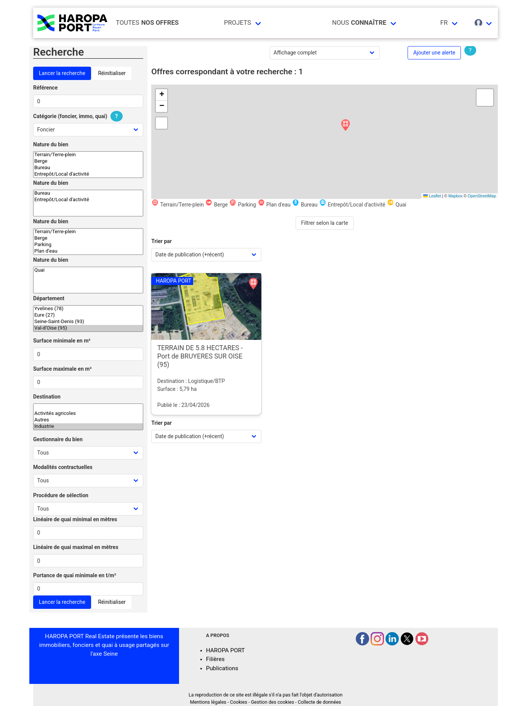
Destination (47, 397)
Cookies (238, 702)
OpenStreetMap (482, 196)
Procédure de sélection (60, 495)
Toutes (147, 22)
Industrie (88, 426)
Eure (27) (88, 315)
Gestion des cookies (272, 702)
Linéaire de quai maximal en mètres (75, 547)
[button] (345, 125)
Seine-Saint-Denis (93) (88, 322)
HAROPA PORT (225, 650)
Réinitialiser (111, 73)
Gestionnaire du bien (58, 439)
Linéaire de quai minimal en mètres (75, 519)
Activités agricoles (88, 413)
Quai (88, 270)
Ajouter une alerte (434, 53)
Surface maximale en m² (62, 369)
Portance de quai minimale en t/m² (74, 575)
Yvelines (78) (88, 309)
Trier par (161, 241)
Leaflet (432, 196)
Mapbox (455, 196)
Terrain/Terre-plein (88, 155)
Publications (222, 668)
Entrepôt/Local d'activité (88, 174)
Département (48, 298)
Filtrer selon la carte (324, 223)
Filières (215, 659)
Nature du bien (50, 144)
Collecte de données (319, 702)
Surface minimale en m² (62, 341)
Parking (88, 245)
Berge (88, 161)
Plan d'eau (88, 251)
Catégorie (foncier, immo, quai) (79, 116)
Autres (88, 420)
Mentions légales (208, 702)
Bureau (88, 168)
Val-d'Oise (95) (88, 328)
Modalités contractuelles (63, 467)
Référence (45, 88)
